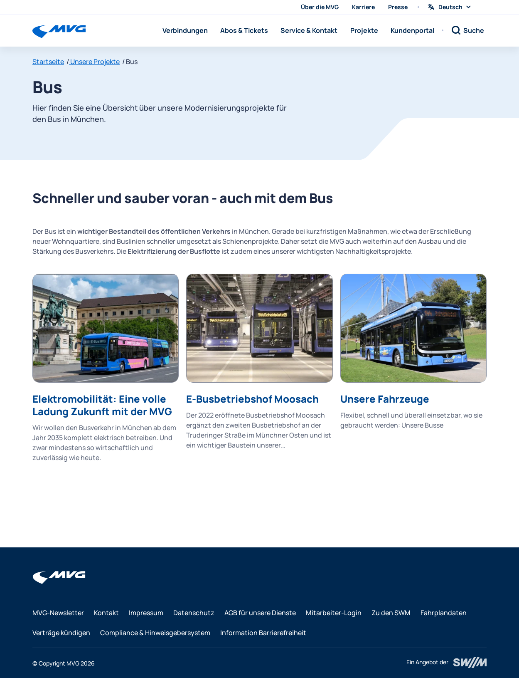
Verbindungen (185, 30)
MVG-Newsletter (58, 612)
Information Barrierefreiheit (263, 632)
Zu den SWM (391, 612)
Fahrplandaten (444, 612)
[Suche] (467, 30)
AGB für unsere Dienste (260, 612)
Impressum (146, 612)
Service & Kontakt (308, 30)
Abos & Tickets (244, 30)
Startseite (48, 61)
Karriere (363, 7)
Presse (398, 7)
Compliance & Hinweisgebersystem (155, 632)
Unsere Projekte (94, 61)
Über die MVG (320, 7)
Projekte (364, 30)
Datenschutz (193, 612)
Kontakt (106, 612)
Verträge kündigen (61, 632)
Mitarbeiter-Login (334, 612)
